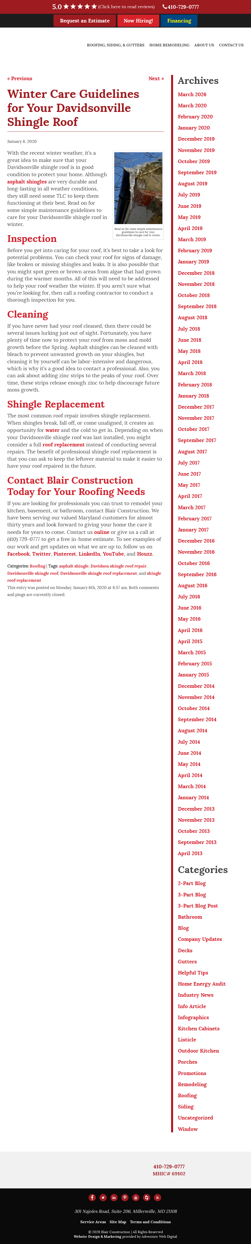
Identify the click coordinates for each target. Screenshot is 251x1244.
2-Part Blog (192, 883)
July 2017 (189, 462)
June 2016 (189, 607)
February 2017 (195, 518)
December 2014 (196, 686)
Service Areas (93, 1221)
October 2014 (194, 708)
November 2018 (196, 284)
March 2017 (191, 507)
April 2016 (190, 630)
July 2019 (189, 194)
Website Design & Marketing (97, 1236)
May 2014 (189, 764)
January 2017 (193, 529)
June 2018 (189, 340)
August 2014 (192, 730)
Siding (186, 1106)
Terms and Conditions (150, 1221)
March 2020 (192, 105)
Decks (185, 950)
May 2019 (189, 217)
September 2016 (197, 574)
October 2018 (194, 295)
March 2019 (192, 239)
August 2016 (192, 585)
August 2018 (192, 317)
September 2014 (197, 719)
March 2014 (192, 786)
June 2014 (189, 753)
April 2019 (190, 228)
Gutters (187, 961)
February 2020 (195, 116)
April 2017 (190, 496)
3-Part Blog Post (198, 905)
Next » (156, 78)
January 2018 (193, 396)
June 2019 (189, 206)
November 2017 (196, 418)
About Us (204, 45)
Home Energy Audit (202, 984)
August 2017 (192, 451)
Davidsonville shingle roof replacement (98, 573)
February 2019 (195, 250)
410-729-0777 (180, 7)
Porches (187, 1062)
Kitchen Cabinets (199, 1028)
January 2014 (193, 797)
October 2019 (194, 161)
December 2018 (196, 273)
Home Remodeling (169, 45)
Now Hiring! (138, 20)
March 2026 (192, 94)
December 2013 (196, 809)
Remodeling (192, 1084)
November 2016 (196, 552)
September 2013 (197, 842)
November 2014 (196, 697)
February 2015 (195, 663)
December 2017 (196, 407)
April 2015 (190, 641)
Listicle (187, 1039)
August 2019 (192, 183)
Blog (183, 928)
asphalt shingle (74, 566)
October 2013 (194, 831)
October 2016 (194, 563)
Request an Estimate (85, 20)
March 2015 (192, 652)
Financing (179, 20)
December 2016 (196, 541)
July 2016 (189, 596)
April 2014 (190, 775)
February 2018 (195, 384)
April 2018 (190, 362)
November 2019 (196, 150)
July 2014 (189, 742)
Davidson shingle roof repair (118, 566)
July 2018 (189, 329)
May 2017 (189, 485)
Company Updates (200, 939)
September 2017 (197, 440)
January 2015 (193, 674)
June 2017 (189, 474)
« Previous (19, 78)
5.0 (106, 6)
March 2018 (192, 373)
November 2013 (196, 820)
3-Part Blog (192, 894)
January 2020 (194, 127)
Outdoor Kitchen (198, 1051)
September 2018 (197, 306)
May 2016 (189, 619)
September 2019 (197, 172)
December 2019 (196, 139)
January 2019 (193, 261)
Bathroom (190, 917)
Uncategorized (195, 1117)
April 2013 (190, 853)
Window (188, 1129)
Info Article (192, 1006)
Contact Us (231, 45)
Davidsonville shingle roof (32, 573)
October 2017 (193, 429)
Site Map (118, 1221)
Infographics (193, 1017)
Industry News (195, 995)
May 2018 (189, 351)
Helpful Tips (193, 972)
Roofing (37, 566)
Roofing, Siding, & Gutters (116, 45)
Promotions (192, 1073)
